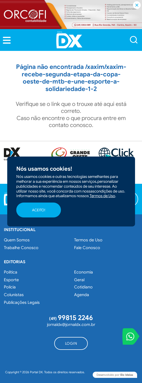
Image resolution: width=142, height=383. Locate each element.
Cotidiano (83, 287)
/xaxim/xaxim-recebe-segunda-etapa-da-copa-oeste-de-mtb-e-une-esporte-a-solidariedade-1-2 (74, 78)
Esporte (11, 279)
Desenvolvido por (115, 375)
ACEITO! (38, 210)
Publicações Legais (22, 302)
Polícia (10, 287)
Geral (79, 279)
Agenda (81, 294)
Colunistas (14, 294)
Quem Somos (17, 240)
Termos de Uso (88, 240)
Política (10, 272)
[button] (6, 40)
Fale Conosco (87, 247)
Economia (83, 272)
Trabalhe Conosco (21, 247)
